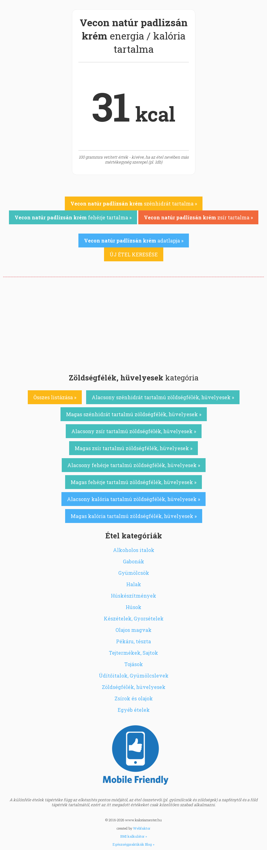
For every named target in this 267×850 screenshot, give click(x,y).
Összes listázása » (54, 397)
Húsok (133, 607)
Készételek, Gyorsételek (134, 618)
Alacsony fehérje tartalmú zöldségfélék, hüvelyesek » (133, 465)
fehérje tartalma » (73, 217)
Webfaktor (141, 828)
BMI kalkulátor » (133, 836)
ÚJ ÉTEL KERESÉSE (134, 254)
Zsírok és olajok (134, 698)
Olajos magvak (133, 630)
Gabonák (133, 561)
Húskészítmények (133, 595)
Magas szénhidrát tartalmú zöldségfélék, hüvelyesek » (133, 414)
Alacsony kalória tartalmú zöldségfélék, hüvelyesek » (133, 499)
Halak (133, 584)
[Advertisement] (133, 323)
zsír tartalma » (198, 217)
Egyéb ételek (134, 710)
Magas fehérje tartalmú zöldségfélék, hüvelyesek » (133, 482)
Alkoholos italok (133, 550)
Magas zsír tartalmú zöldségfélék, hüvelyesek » (133, 448)
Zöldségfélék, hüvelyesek (133, 687)
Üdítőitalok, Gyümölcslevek (134, 675)
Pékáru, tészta (133, 641)
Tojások (133, 664)
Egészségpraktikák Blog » (133, 844)
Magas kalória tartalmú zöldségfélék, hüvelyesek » (134, 516)
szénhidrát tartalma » (133, 203)
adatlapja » (133, 240)
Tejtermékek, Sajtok (133, 652)
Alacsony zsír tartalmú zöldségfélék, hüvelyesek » (133, 431)
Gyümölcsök (133, 573)
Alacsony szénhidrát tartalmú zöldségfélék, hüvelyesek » (163, 397)
